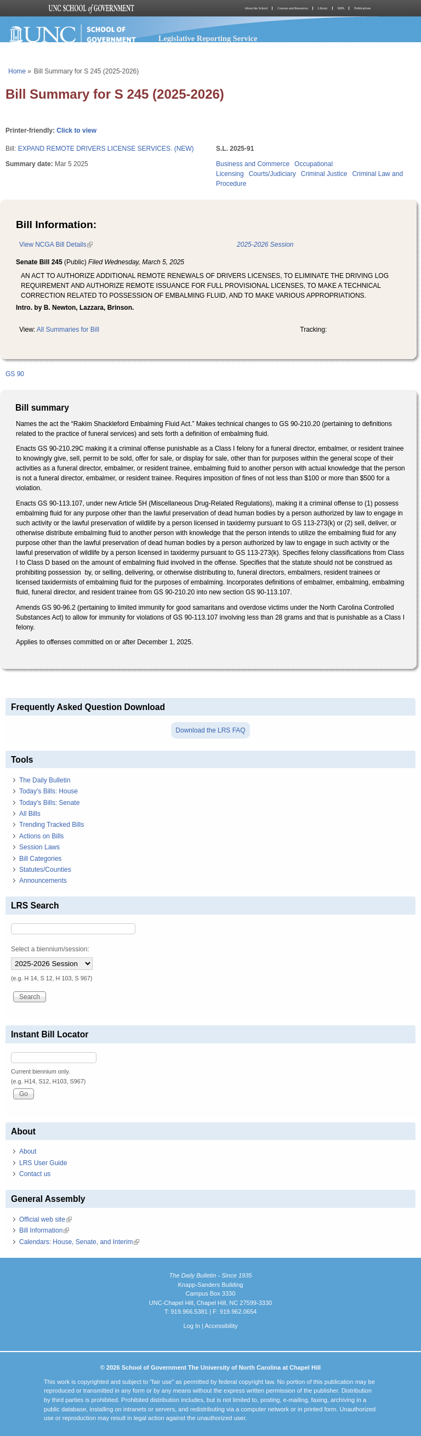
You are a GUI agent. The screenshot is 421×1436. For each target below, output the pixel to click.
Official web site (45, 1219)
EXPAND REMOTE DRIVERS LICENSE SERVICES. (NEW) (106, 148)
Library (323, 8)
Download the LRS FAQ (210, 730)
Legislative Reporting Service (208, 38)
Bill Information (44, 1230)
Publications (362, 8)
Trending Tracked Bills (51, 824)
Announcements (43, 880)
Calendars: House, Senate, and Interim (79, 1242)
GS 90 (14, 374)
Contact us (34, 1174)
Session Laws (39, 847)
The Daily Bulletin (44, 780)
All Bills (30, 814)
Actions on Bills (41, 836)
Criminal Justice (324, 174)
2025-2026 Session (265, 244)
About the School (256, 8)
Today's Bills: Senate (49, 803)
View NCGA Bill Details (56, 244)
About (27, 1151)
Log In (191, 1326)
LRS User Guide (43, 1163)
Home (17, 71)
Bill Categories (40, 858)
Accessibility (220, 1326)
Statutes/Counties (45, 869)
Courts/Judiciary (272, 174)
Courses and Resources (292, 8)
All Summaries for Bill (68, 329)
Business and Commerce (252, 164)
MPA (341, 8)
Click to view (76, 130)
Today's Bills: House (48, 791)
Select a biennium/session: (50, 949)
